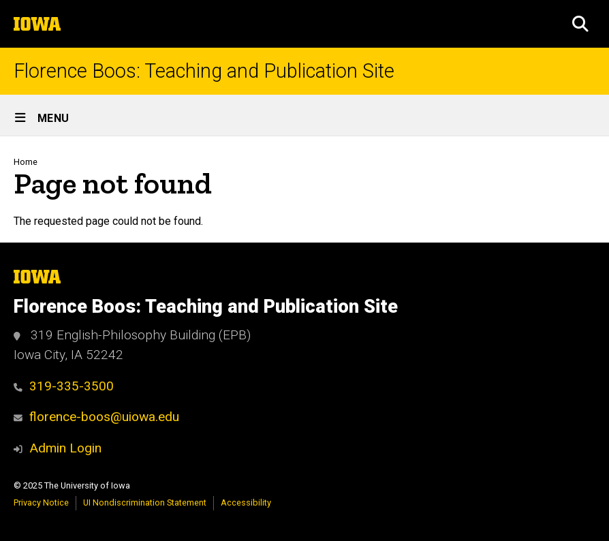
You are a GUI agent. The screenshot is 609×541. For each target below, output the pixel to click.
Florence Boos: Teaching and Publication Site (204, 71)
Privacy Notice (41, 502)
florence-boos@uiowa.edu (96, 416)
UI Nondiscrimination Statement (144, 502)
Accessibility (246, 502)
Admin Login (65, 448)
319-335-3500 (64, 386)
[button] (580, 24)
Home (25, 162)
